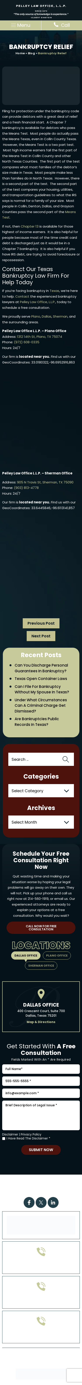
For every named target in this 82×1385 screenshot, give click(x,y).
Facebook (29, 1202)
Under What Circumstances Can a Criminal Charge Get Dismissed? (41, 705)
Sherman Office (41, 966)
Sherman (60, 316)
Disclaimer (10, 1134)
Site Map (38, 1365)
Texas (54, 290)
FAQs (42, 1186)
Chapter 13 (29, 226)
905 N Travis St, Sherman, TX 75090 (45, 482)
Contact (22, 296)
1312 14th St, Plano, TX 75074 (39, 336)
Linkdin (53, 1202)
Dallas (46, 316)
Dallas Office (25, 955)
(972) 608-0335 (26, 342)
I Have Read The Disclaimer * (28, 1138)
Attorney (60, 1186)
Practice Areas (46, 1180)
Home (20, 53)
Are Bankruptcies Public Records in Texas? (37, 721)
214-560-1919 (38, 898)
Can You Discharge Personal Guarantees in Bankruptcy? (41, 668)
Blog (31, 53)
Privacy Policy (31, 1134)
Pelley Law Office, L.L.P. (37, 302)
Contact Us (41, 1191)
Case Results (20, 1186)
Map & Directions (41, 1022)
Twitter (41, 1202)
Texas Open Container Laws (41, 678)
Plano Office (57, 955)
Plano (35, 316)
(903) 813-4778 (26, 487)
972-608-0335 (41, 1266)
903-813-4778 (41, 1300)
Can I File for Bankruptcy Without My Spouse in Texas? (42, 689)
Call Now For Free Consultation (41, 927)
